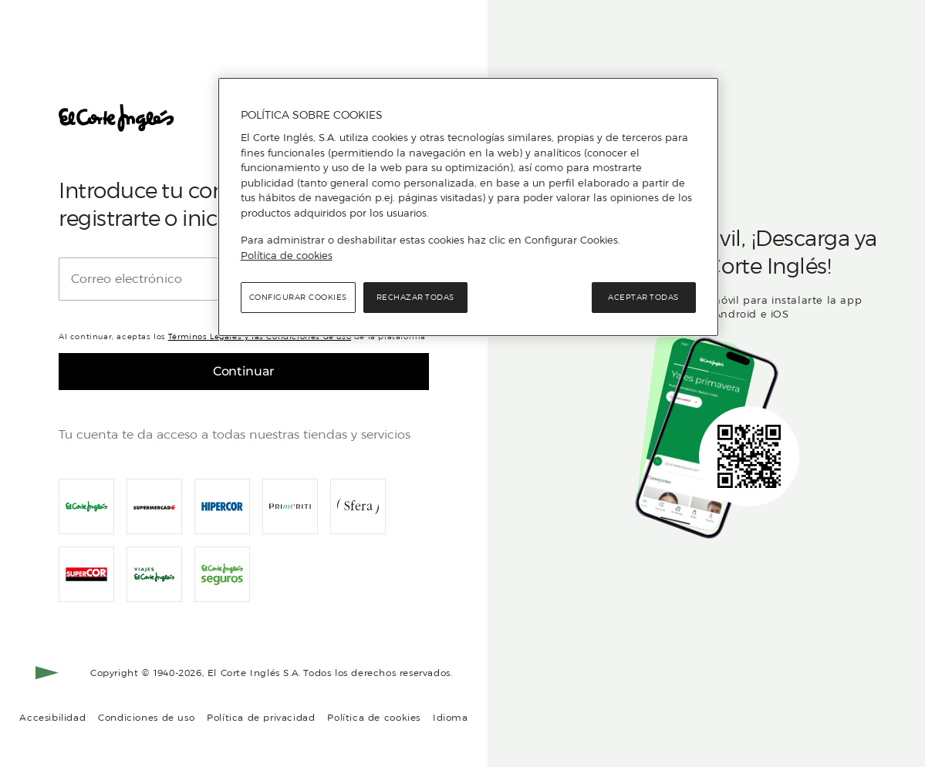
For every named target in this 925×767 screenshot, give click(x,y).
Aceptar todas (643, 297)
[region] (468, 207)
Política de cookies (373, 717)
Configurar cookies (298, 297)
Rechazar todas (415, 297)
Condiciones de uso (146, 717)
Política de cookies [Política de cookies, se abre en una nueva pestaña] (287, 255)
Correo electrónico (126, 279)
